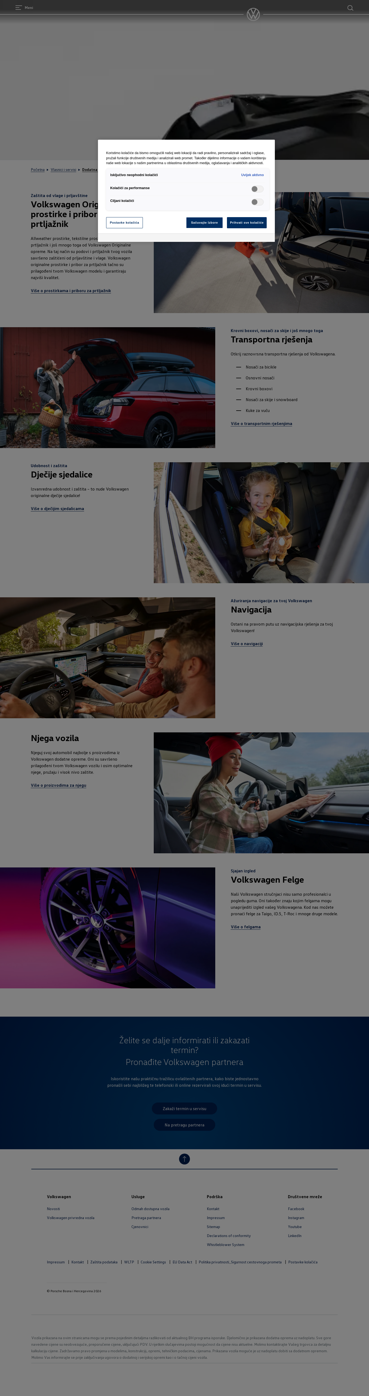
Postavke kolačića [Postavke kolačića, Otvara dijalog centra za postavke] (124, 222)
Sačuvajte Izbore (204, 222)
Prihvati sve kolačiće (247, 222)
